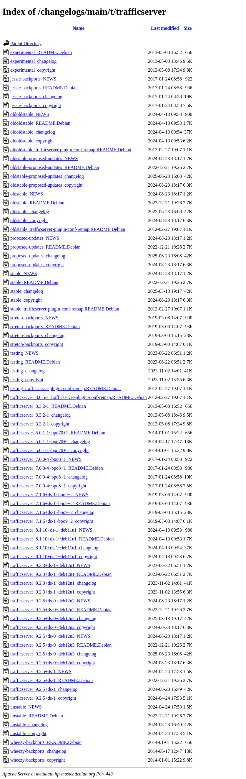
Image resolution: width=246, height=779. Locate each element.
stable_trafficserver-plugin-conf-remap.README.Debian (64, 308)
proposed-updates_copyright (37, 264)
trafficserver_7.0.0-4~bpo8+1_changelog (49, 476)
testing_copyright (26, 379)
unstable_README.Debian (36, 715)
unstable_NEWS (26, 706)
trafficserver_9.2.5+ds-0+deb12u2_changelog (53, 618)
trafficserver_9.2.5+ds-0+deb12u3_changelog (53, 653)
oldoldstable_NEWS (29, 114)
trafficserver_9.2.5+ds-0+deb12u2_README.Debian (61, 609)
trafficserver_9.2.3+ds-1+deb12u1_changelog (53, 583)
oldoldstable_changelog (32, 131)
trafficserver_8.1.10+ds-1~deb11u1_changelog (54, 547)
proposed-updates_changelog (37, 255)
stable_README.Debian (34, 282)
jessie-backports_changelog (36, 96)
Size (188, 28)
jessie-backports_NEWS (33, 78)
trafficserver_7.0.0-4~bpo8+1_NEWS (46, 459)
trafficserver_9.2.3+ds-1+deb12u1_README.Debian (61, 574)
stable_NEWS (23, 273)
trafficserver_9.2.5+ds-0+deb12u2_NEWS (50, 600)
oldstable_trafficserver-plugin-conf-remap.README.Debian (67, 229)
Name (78, 28)
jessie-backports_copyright (35, 105)
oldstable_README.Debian (37, 202)
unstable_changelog (29, 724)
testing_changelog (27, 370)
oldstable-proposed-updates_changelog (47, 176)
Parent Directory (25, 43)
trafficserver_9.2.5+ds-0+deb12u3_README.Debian (61, 644)
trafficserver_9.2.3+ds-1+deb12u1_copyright (52, 591)
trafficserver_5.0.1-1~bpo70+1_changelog (50, 441)
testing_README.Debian (35, 361)
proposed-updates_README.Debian (45, 246)
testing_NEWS (24, 353)
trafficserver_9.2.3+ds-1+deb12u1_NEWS (50, 565)
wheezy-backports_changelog (38, 751)
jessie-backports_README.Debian (44, 87)
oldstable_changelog (29, 211)
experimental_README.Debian (41, 52)
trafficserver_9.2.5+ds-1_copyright (43, 698)
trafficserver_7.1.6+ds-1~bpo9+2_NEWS (49, 494)
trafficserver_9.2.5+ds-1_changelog (43, 689)
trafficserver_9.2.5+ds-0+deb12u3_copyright (52, 662)
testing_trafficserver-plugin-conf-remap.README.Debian (65, 388)
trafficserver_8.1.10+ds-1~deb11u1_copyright (53, 556)
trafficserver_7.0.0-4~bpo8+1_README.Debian (56, 468)
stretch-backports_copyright (36, 344)
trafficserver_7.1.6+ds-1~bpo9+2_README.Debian (60, 503)
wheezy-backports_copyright (37, 759)
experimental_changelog (33, 61)
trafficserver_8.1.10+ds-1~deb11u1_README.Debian (62, 538)
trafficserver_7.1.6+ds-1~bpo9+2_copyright (51, 521)
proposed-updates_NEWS (34, 238)
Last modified (165, 28)
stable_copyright (26, 300)
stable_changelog (26, 291)
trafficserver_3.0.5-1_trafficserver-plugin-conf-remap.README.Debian (78, 397)
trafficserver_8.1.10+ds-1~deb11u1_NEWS (51, 530)
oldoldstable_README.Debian (40, 123)
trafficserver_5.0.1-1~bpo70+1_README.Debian (57, 432)
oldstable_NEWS (26, 193)
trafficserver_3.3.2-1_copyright (39, 423)
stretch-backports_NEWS (34, 317)
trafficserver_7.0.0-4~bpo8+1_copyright (48, 485)
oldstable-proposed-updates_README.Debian (54, 167)
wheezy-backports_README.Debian (46, 742)
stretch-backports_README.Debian (45, 326)
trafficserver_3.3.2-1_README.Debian (48, 406)
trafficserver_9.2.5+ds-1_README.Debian (51, 680)
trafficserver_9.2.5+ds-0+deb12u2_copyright (52, 627)
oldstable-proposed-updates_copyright (46, 185)
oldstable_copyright (29, 220)
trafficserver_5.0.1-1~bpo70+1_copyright (49, 450)
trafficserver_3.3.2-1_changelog (40, 415)
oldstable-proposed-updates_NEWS (44, 158)
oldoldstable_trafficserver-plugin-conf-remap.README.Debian (70, 149)
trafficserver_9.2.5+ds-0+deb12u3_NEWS (50, 636)
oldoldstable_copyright (32, 140)
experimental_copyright (32, 70)
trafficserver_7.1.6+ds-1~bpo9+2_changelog (52, 512)
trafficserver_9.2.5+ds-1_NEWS (41, 671)
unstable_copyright (28, 733)
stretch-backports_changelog (37, 335)
